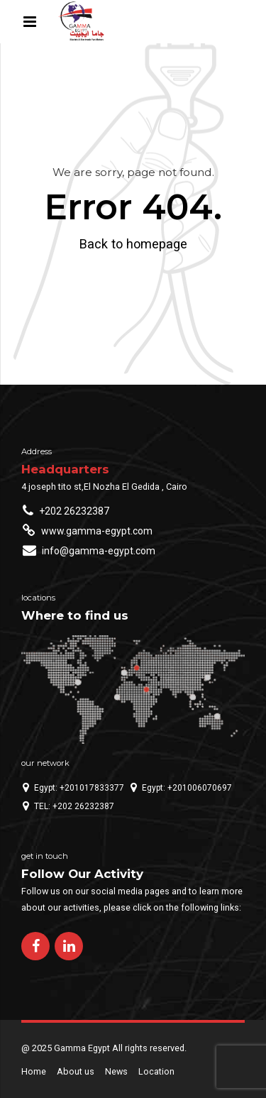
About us (75, 1071)
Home (33, 1071)
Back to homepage (133, 243)
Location (156, 1071)
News (116, 1071)
